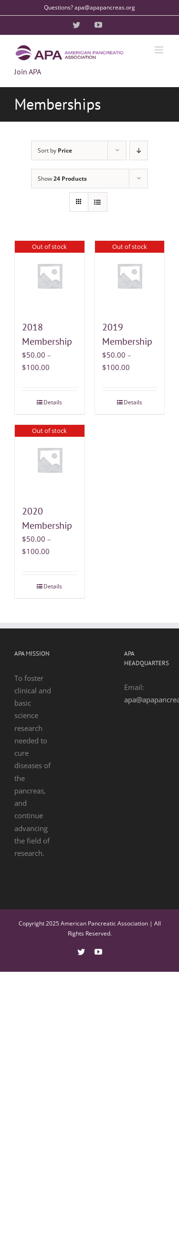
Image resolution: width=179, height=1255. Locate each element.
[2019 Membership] (130, 275)
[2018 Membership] (49, 275)
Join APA (27, 71)
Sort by (55, 150)
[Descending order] (138, 150)
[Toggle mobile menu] (160, 50)
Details (52, 402)
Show (62, 179)
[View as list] (97, 202)
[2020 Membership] (49, 459)
